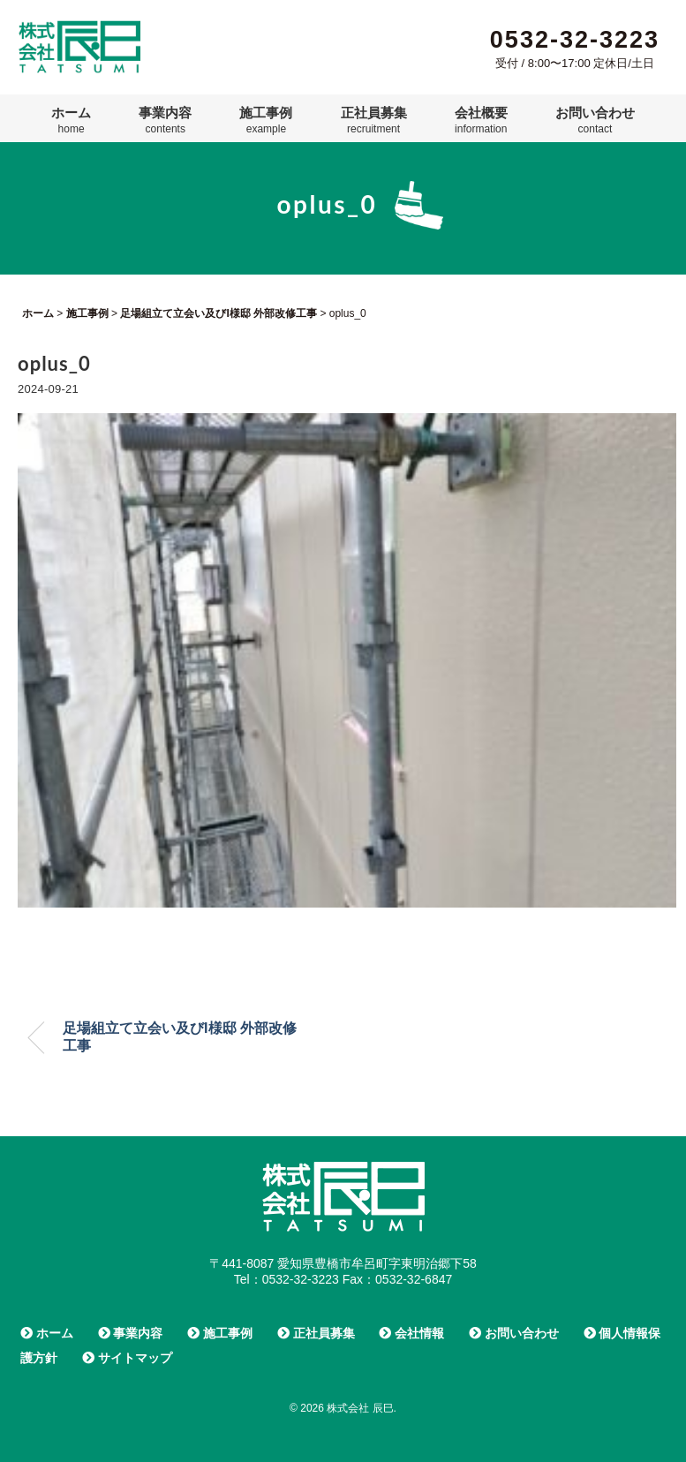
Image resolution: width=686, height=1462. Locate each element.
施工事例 (265, 120)
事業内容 (165, 120)
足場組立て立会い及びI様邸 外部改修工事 (180, 1037)
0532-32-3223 (575, 39)
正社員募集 (374, 120)
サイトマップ (127, 1358)
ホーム (71, 120)
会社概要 (481, 120)
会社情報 (411, 1333)
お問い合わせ (595, 120)
